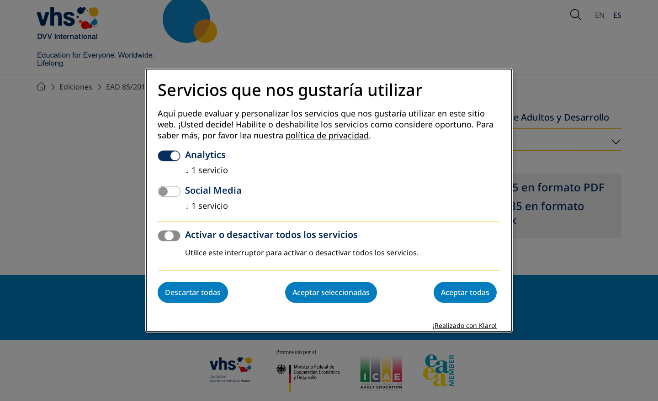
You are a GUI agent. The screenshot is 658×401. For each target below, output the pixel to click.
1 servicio (206, 171)
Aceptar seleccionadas (331, 293)
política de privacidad (327, 136)
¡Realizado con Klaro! (465, 326)
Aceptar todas (465, 293)
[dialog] (329, 200)
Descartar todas (193, 293)
